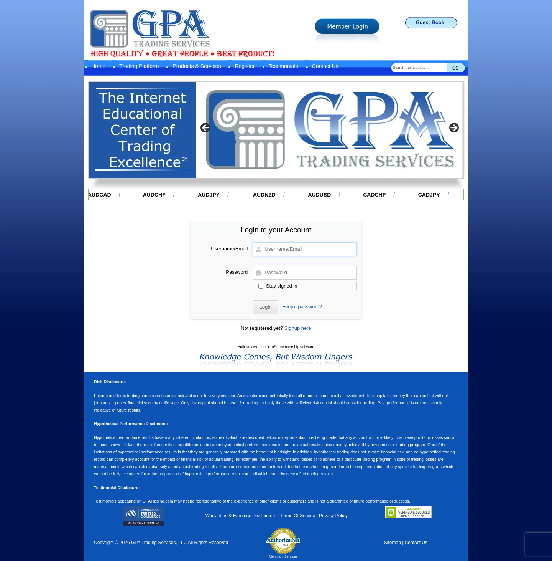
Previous (206, 128)
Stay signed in (277, 286)
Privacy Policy (333, 515)
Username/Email (229, 249)
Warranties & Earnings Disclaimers (240, 515)
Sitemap (392, 542)
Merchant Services (283, 556)
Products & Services (196, 66)
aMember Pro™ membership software (282, 346)
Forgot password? (302, 306)
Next (453, 128)
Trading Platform (139, 66)
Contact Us (325, 66)
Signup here (297, 328)
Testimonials (283, 66)
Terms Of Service (297, 515)
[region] (329, 130)
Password (237, 272)
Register (245, 66)
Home (98, 66)
